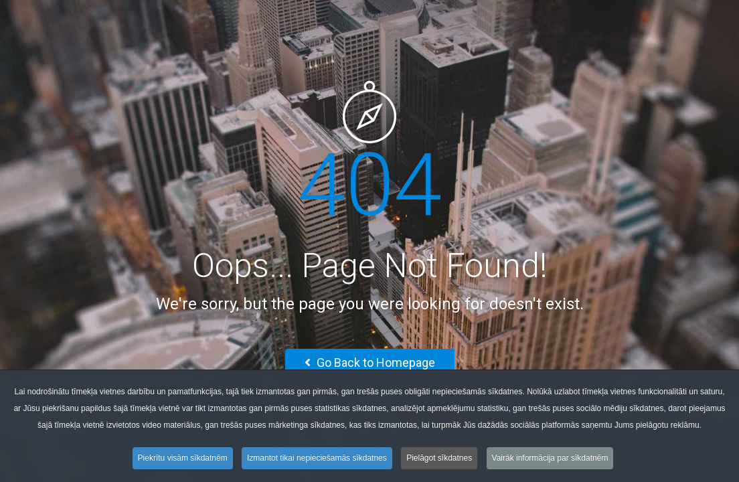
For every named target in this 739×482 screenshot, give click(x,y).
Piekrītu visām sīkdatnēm (183, 460)
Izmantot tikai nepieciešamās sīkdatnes (317, 460)
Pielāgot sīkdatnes (439, 460)
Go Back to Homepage (370, 362)
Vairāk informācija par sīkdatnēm (550, 460)
